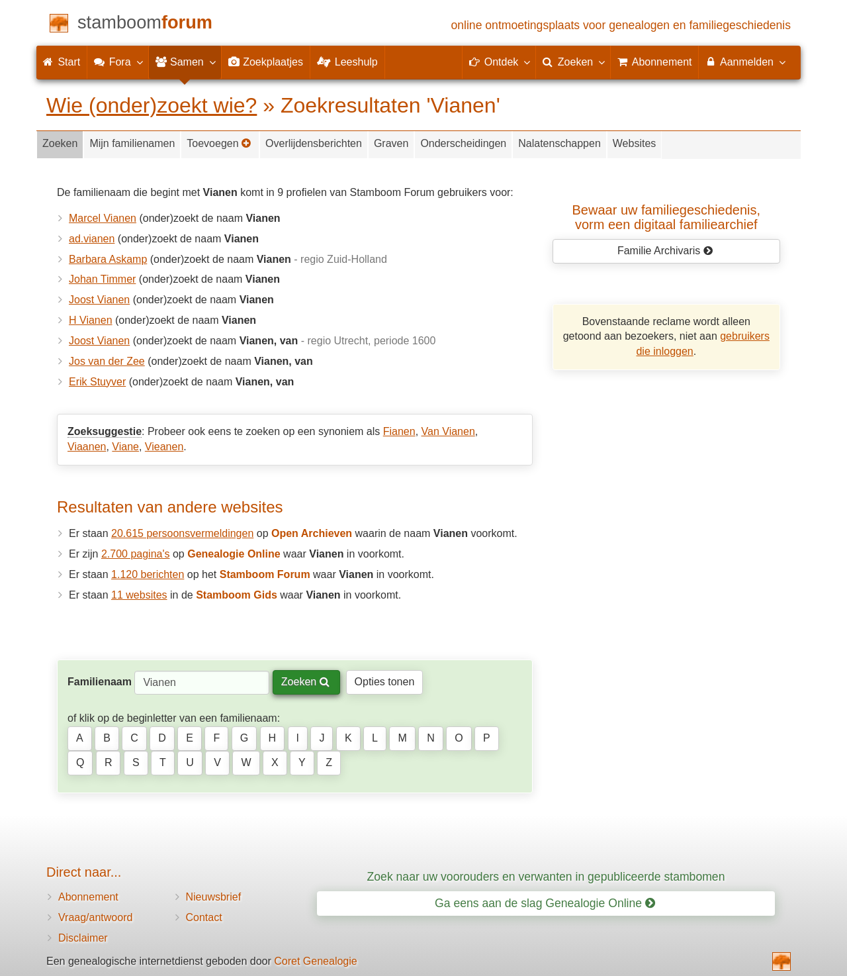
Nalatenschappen (559, 143)
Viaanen (86, 446)
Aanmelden (744, 61)
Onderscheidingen (463, 143)
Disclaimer (83, 938)
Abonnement (88, 897)
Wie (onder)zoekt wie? (151, 105)
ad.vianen (91, 238)
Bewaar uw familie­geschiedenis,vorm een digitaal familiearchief (666, 217)
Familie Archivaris (665, 250)
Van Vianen (448, 431)
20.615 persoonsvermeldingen (182, 533)
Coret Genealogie (315, 961)
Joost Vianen (99, 299)
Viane (125, 446)
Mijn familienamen (132, 143)
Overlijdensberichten (313, 143)
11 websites (139, 595)
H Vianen (90, 320)
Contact (204, 917)
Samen (185, 61)
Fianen (399, 431)
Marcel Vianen (102, 218)
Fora (117, 61)
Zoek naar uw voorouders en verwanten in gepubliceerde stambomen (546, 876)
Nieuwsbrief (214, 897)
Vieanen (164, 446)
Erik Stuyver (97, 381)
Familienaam (99, 681)
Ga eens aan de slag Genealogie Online (545, 903)
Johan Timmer (102, 279)
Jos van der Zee (107, 361)
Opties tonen (385, 681)
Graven (391, 143)
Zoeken (59, 143)
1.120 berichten (147, 574)
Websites (634, 143)
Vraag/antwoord (95, 917)
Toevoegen (219, 143)
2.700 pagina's (135, 554)
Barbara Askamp (108, 259)
